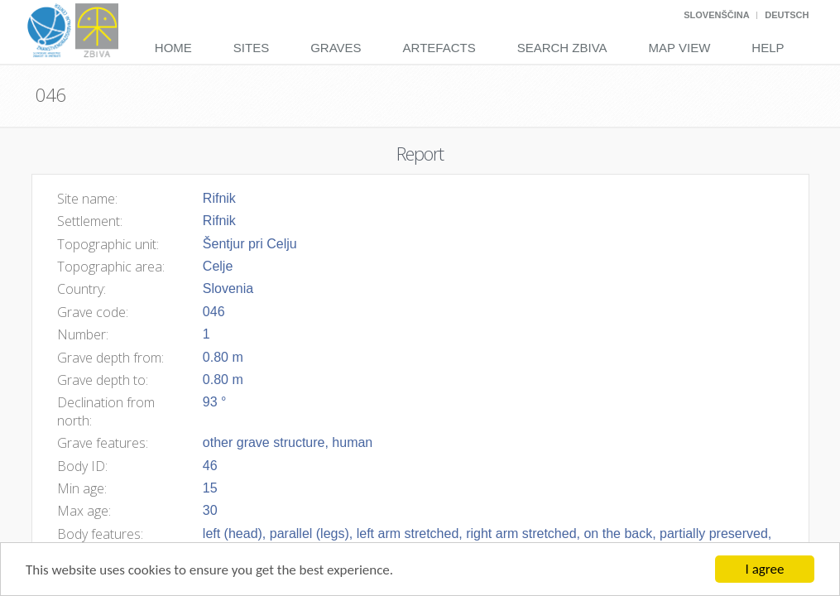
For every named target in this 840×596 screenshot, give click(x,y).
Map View (680, 48)
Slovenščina (716, 15)
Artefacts (439, 48)
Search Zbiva (562, 48)
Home (173, 48)
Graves (335, 48)
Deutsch (787, 15)
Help (767, 48)
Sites (251, 48)
